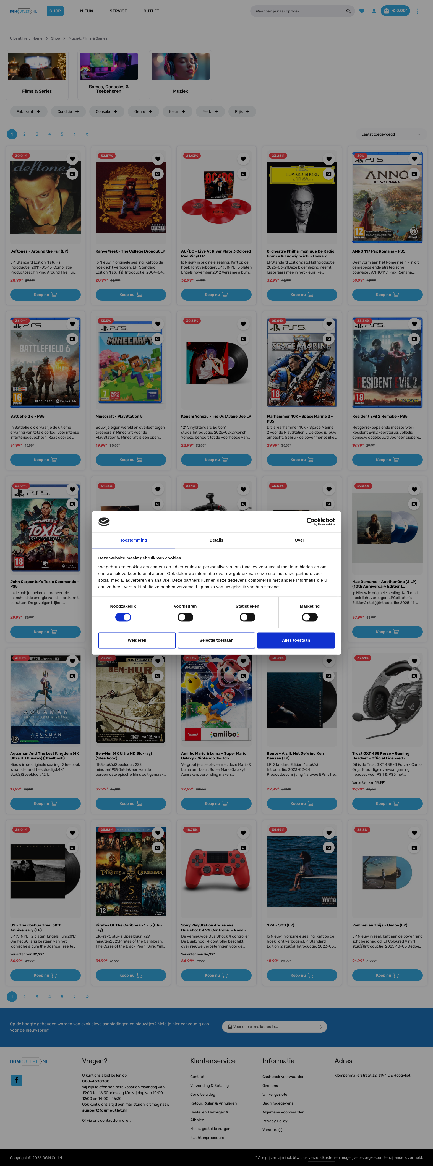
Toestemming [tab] (133, 540)
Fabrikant (29, 111)
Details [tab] (216, 540)
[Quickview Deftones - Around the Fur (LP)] (72, 174)
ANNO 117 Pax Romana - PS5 (378, 251)
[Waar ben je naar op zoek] (293, 11)
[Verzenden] (321, 1027)
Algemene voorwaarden (283, 1112)
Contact (197, 1076)
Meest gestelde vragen (210, 1128)
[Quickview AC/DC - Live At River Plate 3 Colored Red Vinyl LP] (243, 174)
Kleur (177, 111)
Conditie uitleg (202, 1094)
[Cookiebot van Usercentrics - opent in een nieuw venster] (310, 522)
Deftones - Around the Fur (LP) (39, 251)
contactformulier (115, 1120)
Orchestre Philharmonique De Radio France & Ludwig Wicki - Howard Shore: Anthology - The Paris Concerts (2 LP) (300, 254)
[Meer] (417, 11)
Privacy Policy (275, 1121)
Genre (143, 111)
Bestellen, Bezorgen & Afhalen (209, 1116)
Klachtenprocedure (207, 1137)
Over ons (270, 1085)
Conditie (69, 111)
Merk (210, 111)
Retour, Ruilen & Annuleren (213, 1103)
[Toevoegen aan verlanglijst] (72, 159)
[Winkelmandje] (393, 11)
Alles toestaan (296, 640)
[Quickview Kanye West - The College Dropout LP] (158, 174)
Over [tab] (299, 540)
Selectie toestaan (217, 640)
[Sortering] (391, 134)
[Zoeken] (342, 11)
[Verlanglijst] (356, 11)
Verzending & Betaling (209, 1085)
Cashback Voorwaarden (283, 1076)
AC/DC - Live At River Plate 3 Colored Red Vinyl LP (216, 254)
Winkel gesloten (275, 1094)
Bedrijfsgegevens (277, 1103)
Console (107, 111)
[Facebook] (16, 1080)
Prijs (242, 111)
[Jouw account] (369, 11)
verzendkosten (321, 1157)
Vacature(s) (272, 1130)
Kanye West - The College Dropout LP (130, 251)
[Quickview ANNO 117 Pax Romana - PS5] (414, 174)
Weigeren (137, 640)
